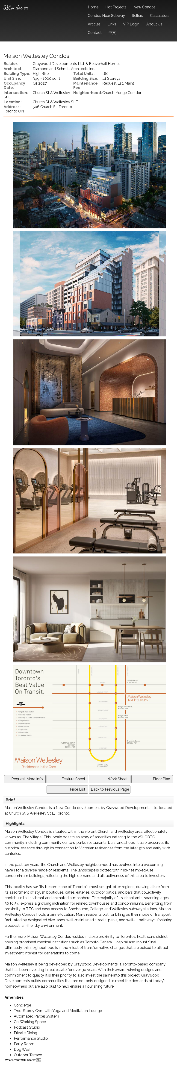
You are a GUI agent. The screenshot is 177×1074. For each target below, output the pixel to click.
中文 (112, 32)
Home (93, 7)
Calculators (159, 15)
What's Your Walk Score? (23, 1060)
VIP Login (131, 24)
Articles (94, 24)
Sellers (137, 15)
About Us (154, 24)
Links (111, 24)
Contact (95, 32)
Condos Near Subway (106, 15)
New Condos (144, 7)
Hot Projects (116, 7)
